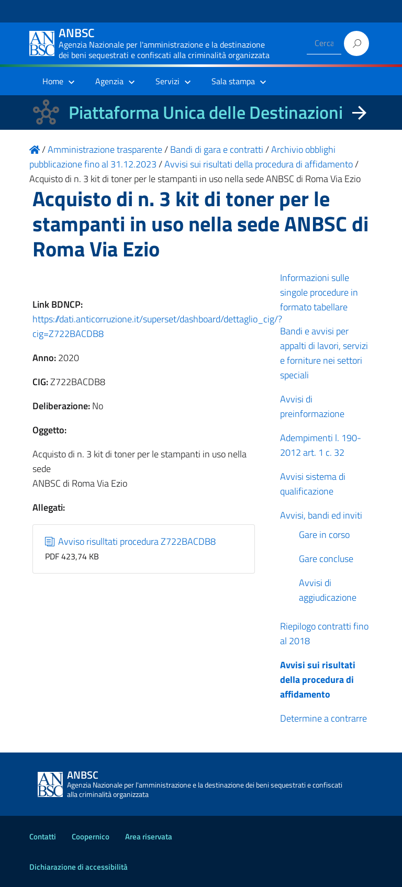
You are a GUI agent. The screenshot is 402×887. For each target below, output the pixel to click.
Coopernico (90, 836)
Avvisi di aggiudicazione (327, 590)
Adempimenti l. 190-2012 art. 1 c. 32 (320, 445)
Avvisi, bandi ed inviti (321, 515)
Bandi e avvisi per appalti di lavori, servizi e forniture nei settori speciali (324, 353)
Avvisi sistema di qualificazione (312, 483)
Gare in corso (324, 534)
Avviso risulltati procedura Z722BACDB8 (130, 541)
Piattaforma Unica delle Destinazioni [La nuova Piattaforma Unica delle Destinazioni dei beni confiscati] (206, 112)
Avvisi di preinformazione (312, 406)
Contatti (42, 836)
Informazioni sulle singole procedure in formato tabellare (319, 292)
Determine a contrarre (323, 718)
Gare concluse (326, 559)
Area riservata (148, 836)
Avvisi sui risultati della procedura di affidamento (317, 679)
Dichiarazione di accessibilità (78, 867)
